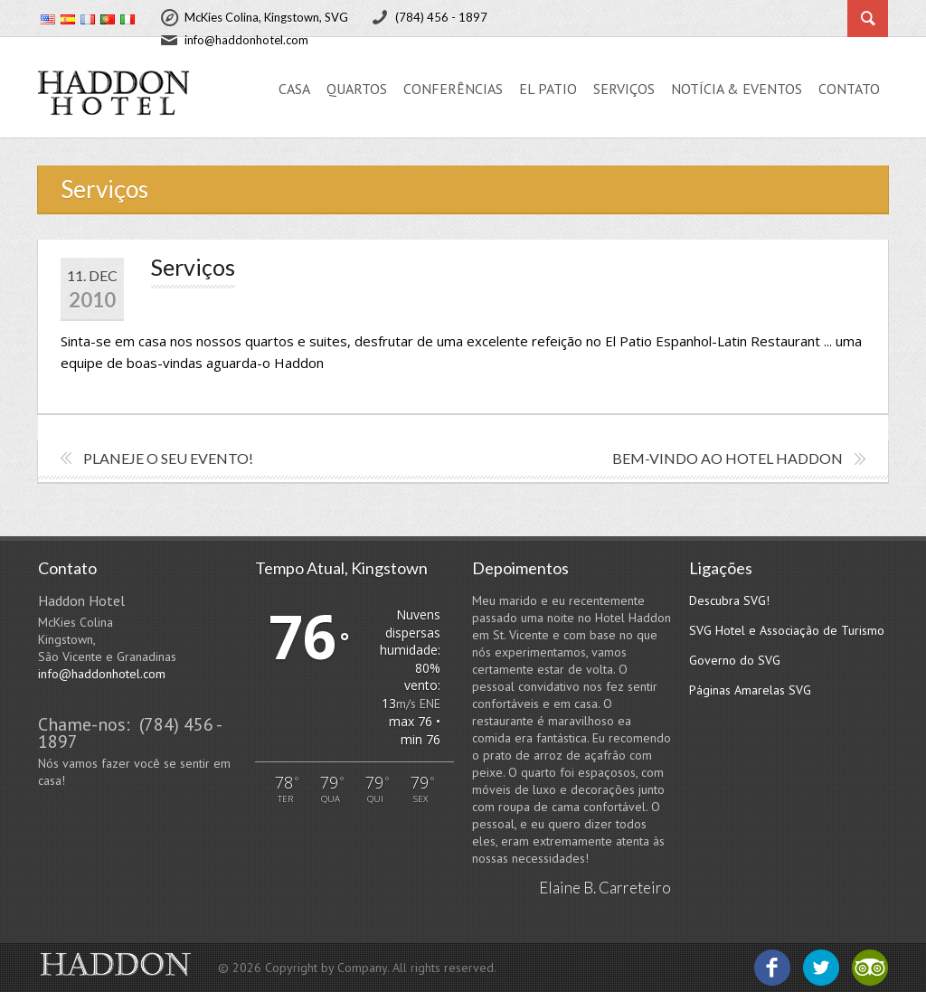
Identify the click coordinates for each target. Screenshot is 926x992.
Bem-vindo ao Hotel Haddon (727, 458)
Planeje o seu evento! (168, 458)
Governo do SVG (734, 660)
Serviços (624, 89)
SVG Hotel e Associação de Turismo (786, 630)
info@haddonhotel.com (101, 674)
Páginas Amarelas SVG (750, 690)
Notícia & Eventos (736, 89)
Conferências (453, 89)
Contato (849, 89)
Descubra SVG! (729, 600)
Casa (294, 89)
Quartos (356, 89)
